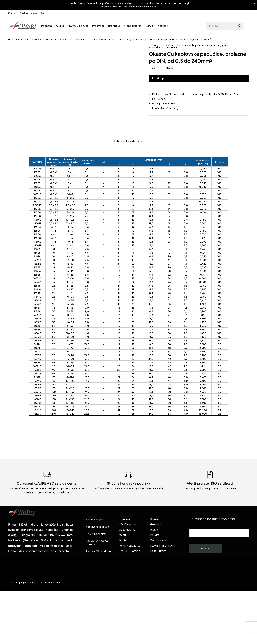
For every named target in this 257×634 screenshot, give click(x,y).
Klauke (169, 68)
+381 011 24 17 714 (118, 6)
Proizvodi (23, 39)
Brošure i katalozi (28, 13)
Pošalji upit (159, 78)
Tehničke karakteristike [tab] (128, 177)
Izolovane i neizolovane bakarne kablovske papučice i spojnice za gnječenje (100, 39)
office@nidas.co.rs (145, 6)
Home (11, 39)
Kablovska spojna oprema (45, 39)
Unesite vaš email (219, 567)
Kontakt (12, 13)
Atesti (44, 13)
